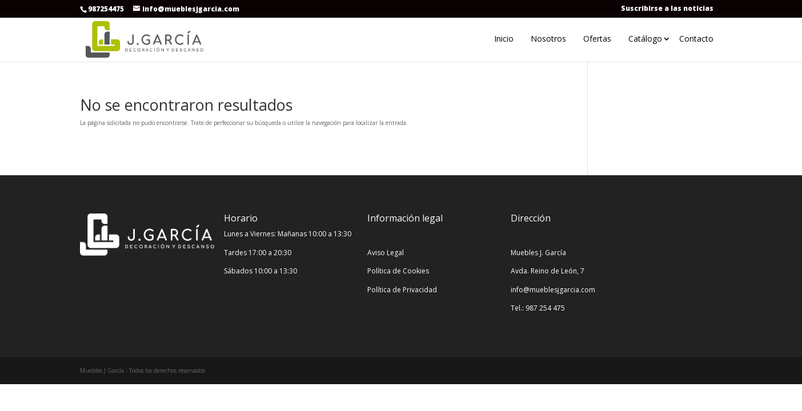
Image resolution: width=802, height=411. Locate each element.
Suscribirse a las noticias (667, 8)
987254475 (106, 9)
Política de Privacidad (402, 290)
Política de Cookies (398, 271)
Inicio (504, 38)
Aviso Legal (385, 252)
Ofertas (597, 38)
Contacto (696, 38)
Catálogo (645, 38)
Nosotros (548, 38)
